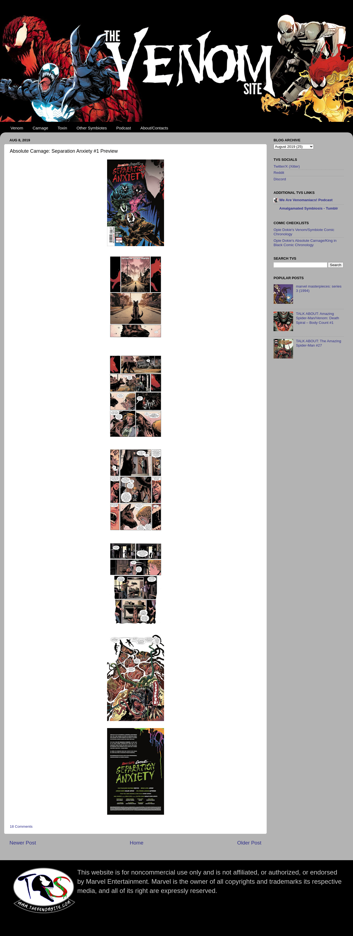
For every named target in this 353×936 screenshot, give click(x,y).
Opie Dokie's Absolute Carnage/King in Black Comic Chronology (305, 243)
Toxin (62, 128)
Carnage (40, 128)
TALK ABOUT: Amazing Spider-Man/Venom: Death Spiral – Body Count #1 (317, 318)
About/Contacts (154, 128)
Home (136, 843)
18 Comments (21, 826)
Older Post (249, 843)
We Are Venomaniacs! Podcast (306, 200)
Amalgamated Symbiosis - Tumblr (308, 208)
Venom (17, 128)
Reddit (279, 173)
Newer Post (22, 843)
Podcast (123, 128)
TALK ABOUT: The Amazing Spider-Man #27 (318, 343)
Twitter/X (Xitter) (287, 166)
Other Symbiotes (91, 128)
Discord (280, 179)
